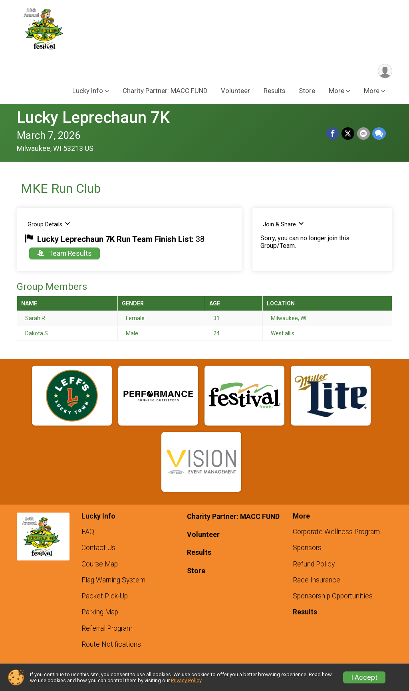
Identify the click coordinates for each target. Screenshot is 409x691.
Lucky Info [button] (87, 91)
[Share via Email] (363, 134)
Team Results (64, 254)
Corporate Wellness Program (336, 532)
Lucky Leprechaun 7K (93, 118)
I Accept (364, 677)
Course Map (99, 564)
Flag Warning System (113, 580)
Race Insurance (316, 580)
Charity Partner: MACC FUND (165, 91)
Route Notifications (111, 644)
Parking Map (99, 612)
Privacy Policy (186, 680)
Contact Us (98, 548)
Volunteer (235, 91)
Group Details (49, 224)
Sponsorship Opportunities (333, 596)
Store (307, 91)
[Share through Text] (379, 134)
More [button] (336, 91)
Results (274, 91)
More (371, 91)
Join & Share (283, 224)
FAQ (87, 532)
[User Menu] (384, 71)
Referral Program (107, 628)
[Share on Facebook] (333, 134)
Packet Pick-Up (104, 596)
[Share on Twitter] (348, 134)
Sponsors (307, 548)
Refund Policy (314, 564)
